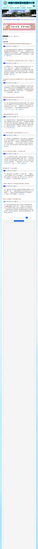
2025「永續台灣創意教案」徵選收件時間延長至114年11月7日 (15, 132)
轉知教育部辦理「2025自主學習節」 (10, 168)
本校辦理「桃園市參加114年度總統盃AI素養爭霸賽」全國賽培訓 (16, 183)
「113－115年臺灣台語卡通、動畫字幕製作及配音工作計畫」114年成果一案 (18, 60)
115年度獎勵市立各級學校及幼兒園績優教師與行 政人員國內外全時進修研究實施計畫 (19, 79)
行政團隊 (17, 7)
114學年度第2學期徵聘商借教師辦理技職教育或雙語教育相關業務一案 (17, 43)
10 (27, 217)
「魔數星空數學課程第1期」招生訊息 (10, 114)
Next (34, 13)
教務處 (6, 38)
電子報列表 (16, 36)
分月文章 (11, 36)
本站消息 (5, 36)
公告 (4, 46)
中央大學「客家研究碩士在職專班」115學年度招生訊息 (14, 151)
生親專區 (29, 7)
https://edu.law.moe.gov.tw (10, 109)
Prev (3, 13)
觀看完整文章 (9, 55)
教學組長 (7, 46)
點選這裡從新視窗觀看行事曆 (19, 220)
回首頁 (5, 7)
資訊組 (6, 170)
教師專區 (24, 7)
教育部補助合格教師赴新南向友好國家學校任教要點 (13, 97)
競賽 (4, 201)
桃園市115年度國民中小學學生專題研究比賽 (12, 199)
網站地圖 (12, 7)
